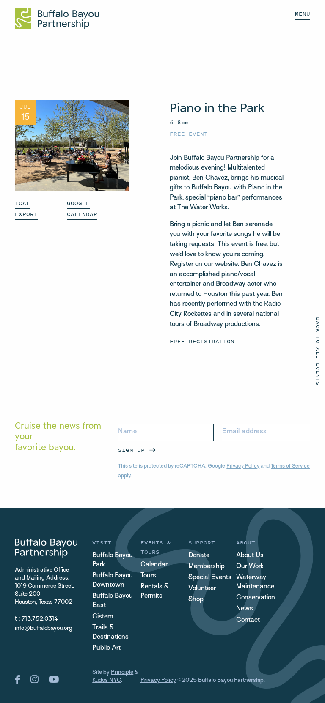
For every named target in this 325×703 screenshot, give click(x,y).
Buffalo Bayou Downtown (112, 580)
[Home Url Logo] (57, 18)
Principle (122, 672)
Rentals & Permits (154, 591)
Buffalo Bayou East (112, 601)
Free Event (189, 134)
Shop (196, 599)
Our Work (250, 566)
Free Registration (202, 341)
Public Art (106, 648)
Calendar (154, 565)
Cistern (102, 617)
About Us (250, 556)
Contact (248, 620)
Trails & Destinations (110, 632)
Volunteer (202, 588)
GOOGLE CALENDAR (82, 208)
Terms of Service (290, 466)
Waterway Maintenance (255, 582)
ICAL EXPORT (26, 208)
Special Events (209, 577)
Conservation (255, 598)
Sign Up (131, 450)
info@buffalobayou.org (43, 628)
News (244, 609)
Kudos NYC (106, 680)
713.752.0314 (40, 619)
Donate (198, 556)
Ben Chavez (210, 178)
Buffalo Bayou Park (112, 560)
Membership (206, 566)
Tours (148, 576)
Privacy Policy (242, 466)
